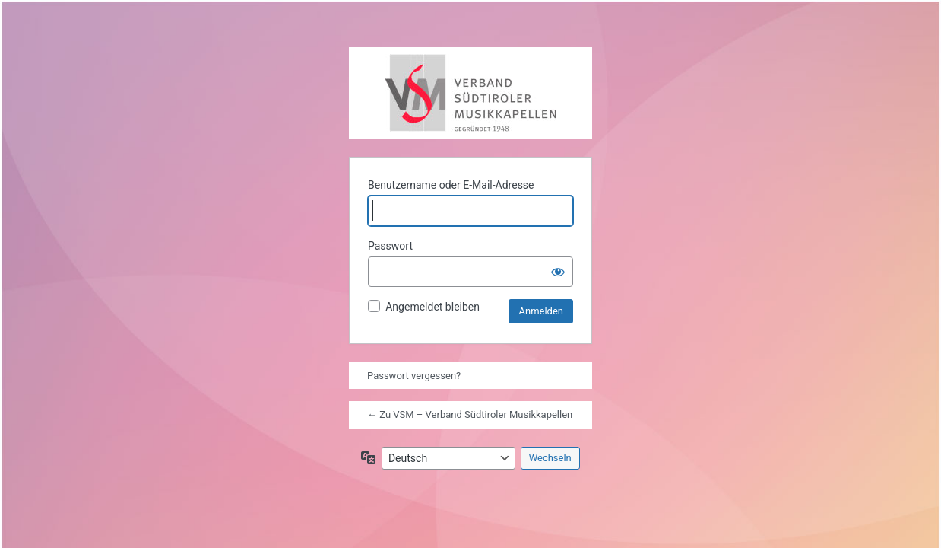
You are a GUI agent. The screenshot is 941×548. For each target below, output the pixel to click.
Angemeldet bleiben (432, 307)
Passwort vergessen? (414, 375)
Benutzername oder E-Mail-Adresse (451, 185)
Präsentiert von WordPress (381, 79)
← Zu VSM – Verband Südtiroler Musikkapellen (469, 414)
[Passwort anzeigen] (558, 271)
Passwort (390, 246)
